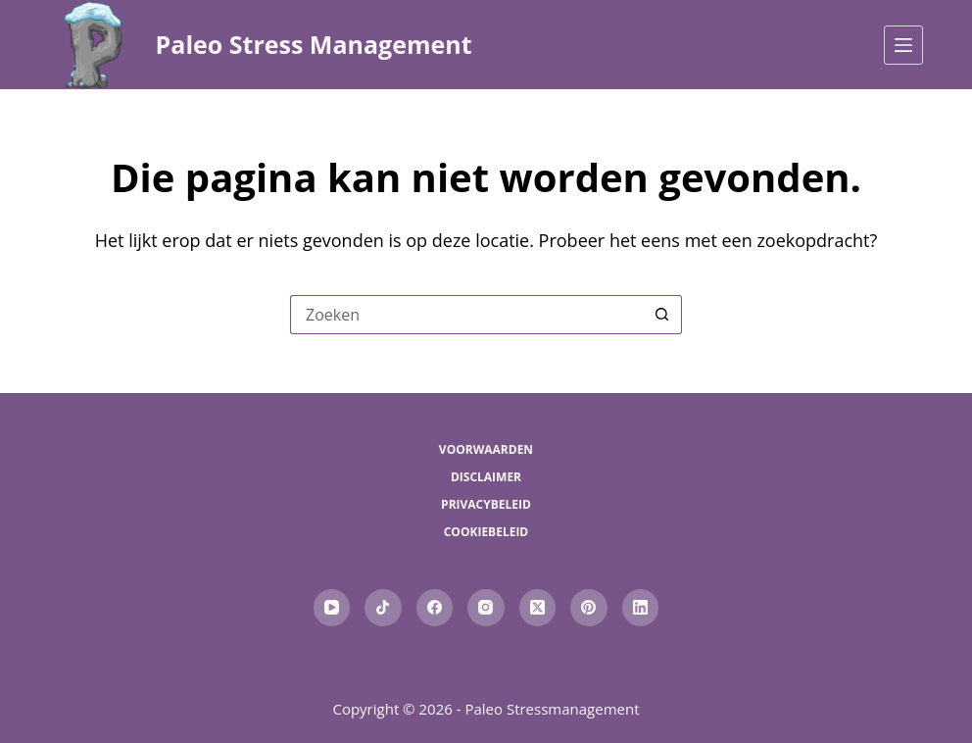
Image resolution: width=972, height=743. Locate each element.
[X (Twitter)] (538, 607)
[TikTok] (383, 607)
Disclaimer (486, 477)
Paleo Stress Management (314, 44)
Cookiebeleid (486, 532)
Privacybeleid (486, 505)
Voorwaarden (486, 450)
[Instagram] (486, 607)
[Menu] (903, 45)
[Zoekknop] (662, 314)
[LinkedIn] (640, 607)
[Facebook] (435, 607)
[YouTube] (332, 607)
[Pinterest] (589, 607)
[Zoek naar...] (466, 314)
